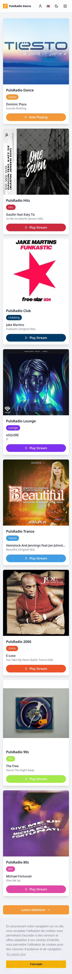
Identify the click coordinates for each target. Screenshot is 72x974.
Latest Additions (36, 910)
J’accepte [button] (36, 964)
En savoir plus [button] (16, 954)
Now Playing (36, 117)
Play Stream (36, 227)
